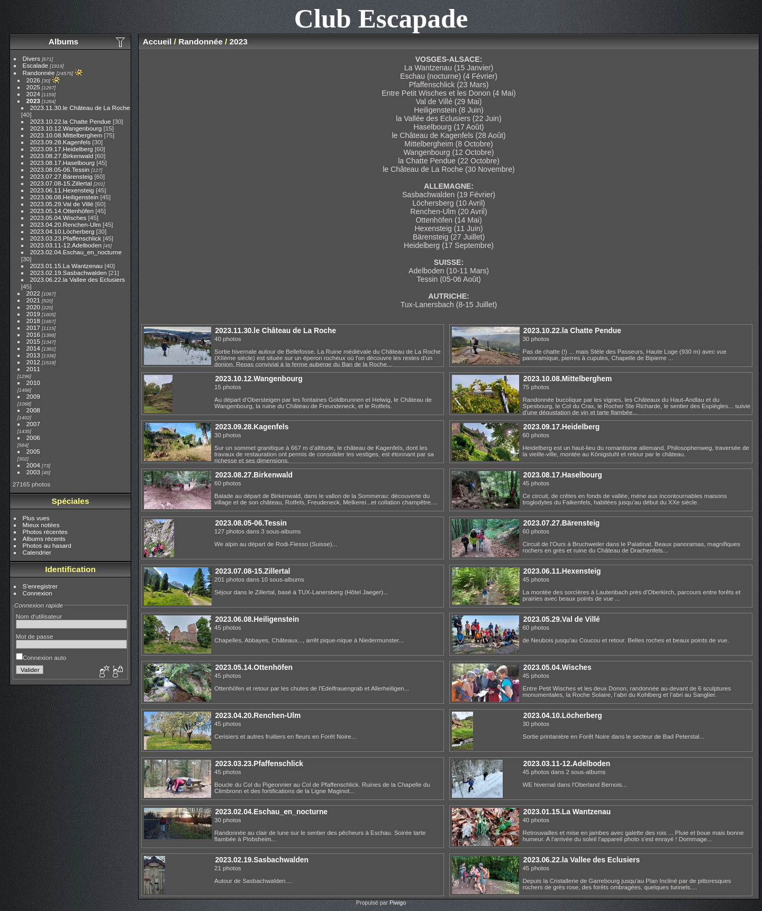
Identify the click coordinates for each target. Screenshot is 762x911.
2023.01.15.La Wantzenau (66, 265)
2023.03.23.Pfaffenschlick (66, 238)
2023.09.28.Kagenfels (60, 142)
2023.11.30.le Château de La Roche (80, 107)
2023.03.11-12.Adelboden (66, 245)
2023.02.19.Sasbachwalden (68, 272)
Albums (63, 41)
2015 (33, 341)
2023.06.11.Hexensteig (62, 190)
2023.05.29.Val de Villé (62, 203)
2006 (33, 437)
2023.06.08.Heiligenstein (64, 197)
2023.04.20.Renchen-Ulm (65, 224)
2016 (33, 334)
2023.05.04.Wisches (58, 217)
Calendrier (37, 552)
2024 (33, 93)
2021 (33, 300)
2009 (33, 396)
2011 (33, 368)
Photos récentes (45, 531)
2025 (33, 87)
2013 (33, 355)
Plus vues (36, 517)
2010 (33, 382)
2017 (33, 327)
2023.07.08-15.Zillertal (61, 183)
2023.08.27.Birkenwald (62, 155)
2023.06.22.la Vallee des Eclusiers (77, 279)
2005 (33, 451)
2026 (33, 80)
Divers (31, 58)
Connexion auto (41, 657)
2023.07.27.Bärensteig (61, 176)
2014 (33, 348)
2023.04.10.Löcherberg (62, 231)
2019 (33, 313)
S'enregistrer (40, 586)
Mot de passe (34, 636)
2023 (33, 100)
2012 (33, 361)
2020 (33, 306)
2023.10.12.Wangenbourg (66, 128)
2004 (33, 465)
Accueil (157, 41)
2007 (33, 423)
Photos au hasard (47, 545)
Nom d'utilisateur (39, 616)
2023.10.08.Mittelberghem (66, 135)
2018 (33, 320)
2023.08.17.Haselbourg (62, 162)
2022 (33, 293)
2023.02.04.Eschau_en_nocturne (76, 252)
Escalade (35, 65)
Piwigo (397, 902)
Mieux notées (41, 524)
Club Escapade (381, 18)
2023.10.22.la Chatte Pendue (70, 121)
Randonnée (39, 72)
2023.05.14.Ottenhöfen (62, 210)
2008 (33, 410)
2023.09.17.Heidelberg (61, 148)
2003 (33, 471)
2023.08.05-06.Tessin (60, 169)
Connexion (37, 593)
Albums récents (44, 538)
